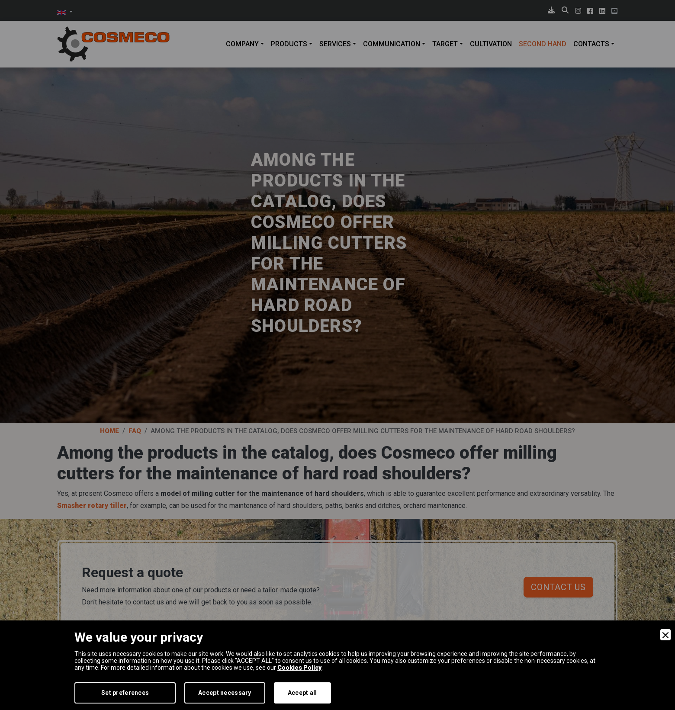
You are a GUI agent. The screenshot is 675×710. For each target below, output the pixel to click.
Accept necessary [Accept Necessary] (224, 692)
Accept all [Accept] (302, 692)
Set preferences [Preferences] (125, 692)
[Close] (665, 634)
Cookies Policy (299, 667)
